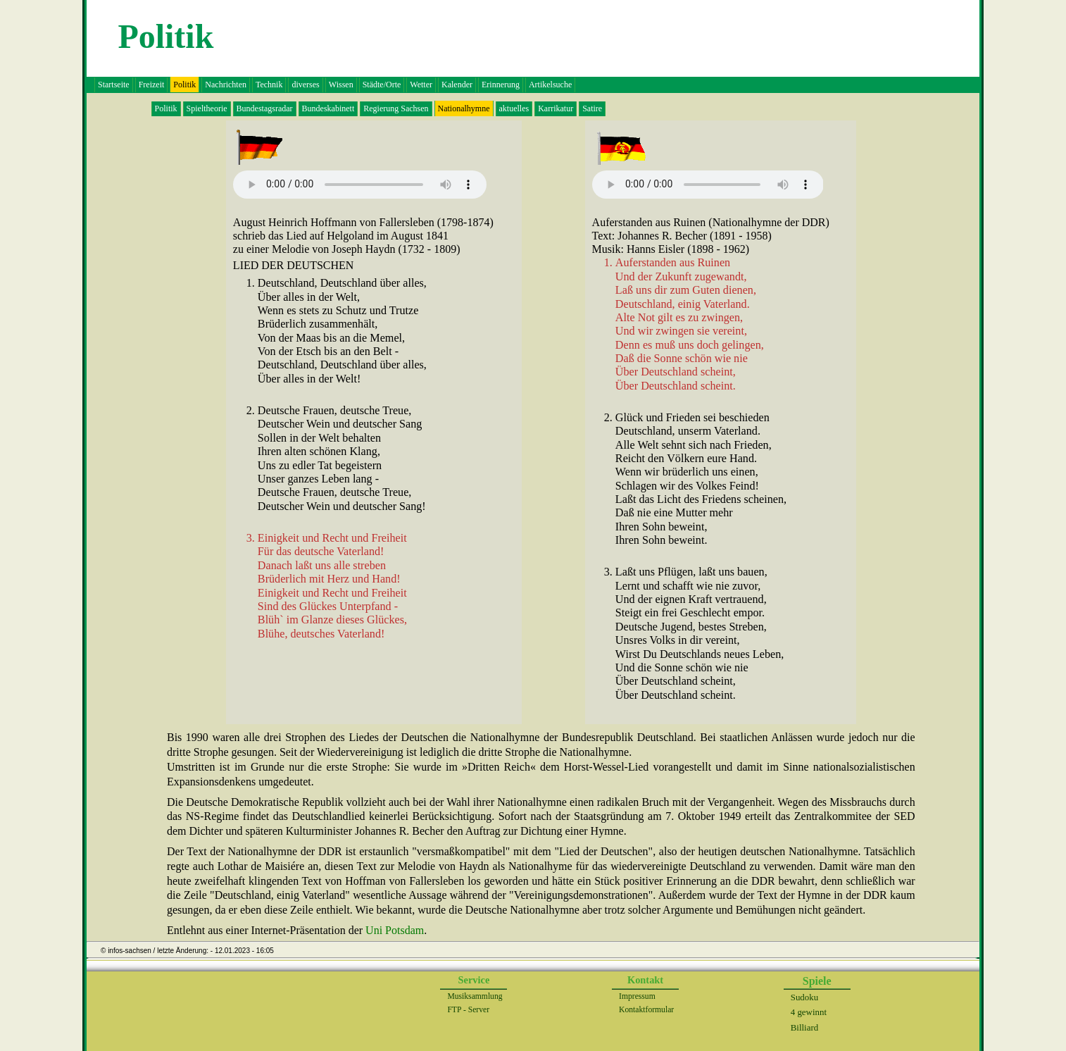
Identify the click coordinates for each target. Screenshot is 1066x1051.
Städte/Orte (382, 84)
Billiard (804, 1027)
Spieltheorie (207, 108)
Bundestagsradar (265, 108)
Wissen (341, 84)
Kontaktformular (646, 1009)
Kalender (456, 84)
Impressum (637, 996)
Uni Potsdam (394, 930)
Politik (166, 108)
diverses (305, 84)
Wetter (421, 84)
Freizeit (152, 84)
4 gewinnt (809, 1012)
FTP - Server (468, 1009)
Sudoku (804, 997)
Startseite (114, 84)
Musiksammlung (474, 996)
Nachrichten (225, 84)
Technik (269, 84)
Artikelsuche (550, 84)
